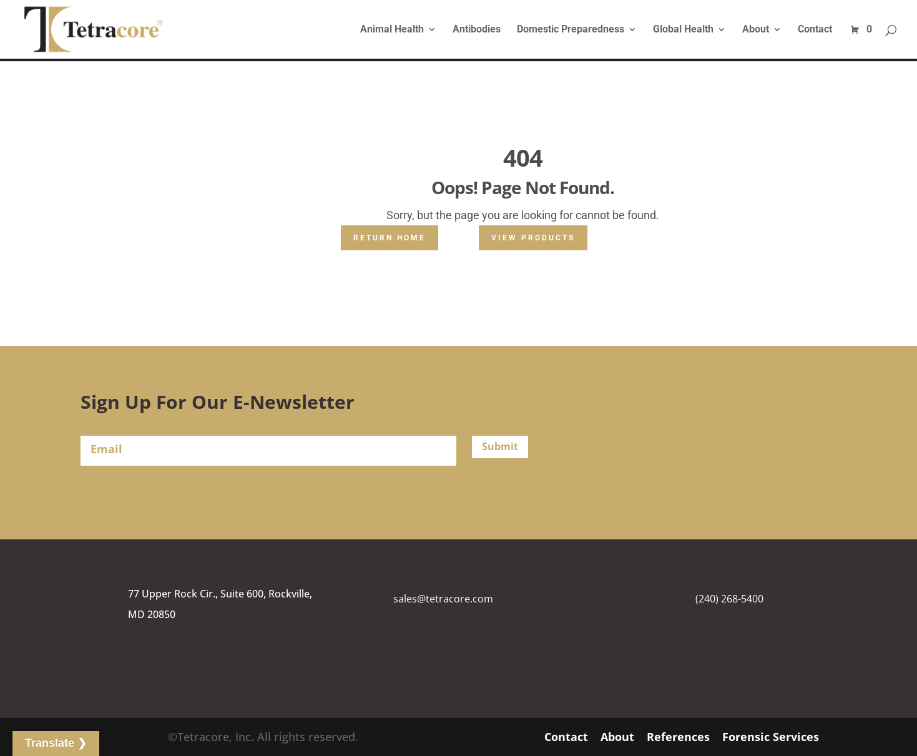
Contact (815, 30)
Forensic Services (770, 736)
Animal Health (392, 30)
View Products (533, 237)
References (678, 736)
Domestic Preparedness (570, 30)
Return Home (389, 237)
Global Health (683, 30)
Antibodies (477, 30)
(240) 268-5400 (729, 599)
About (755, 30)
